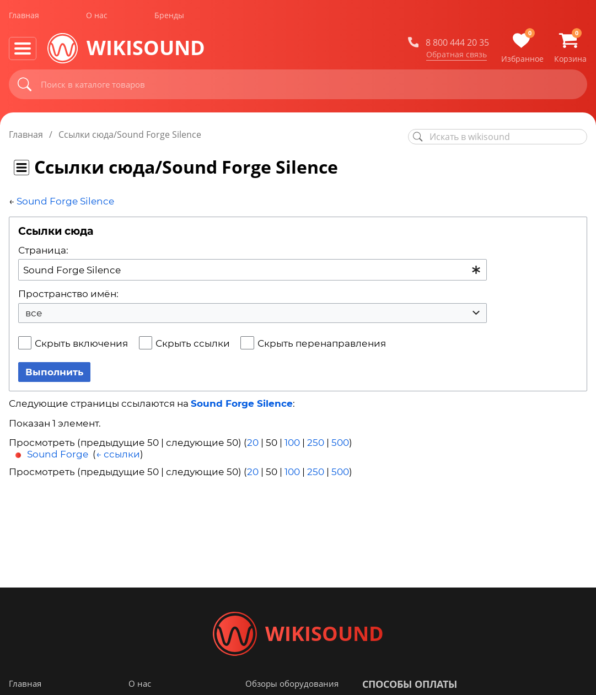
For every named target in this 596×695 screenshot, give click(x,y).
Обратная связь (456, 55)
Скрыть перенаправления (321, 343)
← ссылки (118, 454)
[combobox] (252, 270)
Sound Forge (57, 454)
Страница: (43, 250)
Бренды (169, 15)
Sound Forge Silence (65, 201)
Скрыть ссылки (192, 343)
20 (253, 442)
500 (340, 442)
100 (292, 442)
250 (315, 442)
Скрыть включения (81, 343)
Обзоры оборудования (292, 683)
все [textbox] (33, 313)
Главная (24, 15)
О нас (97, 15)
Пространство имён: (68, 293)
